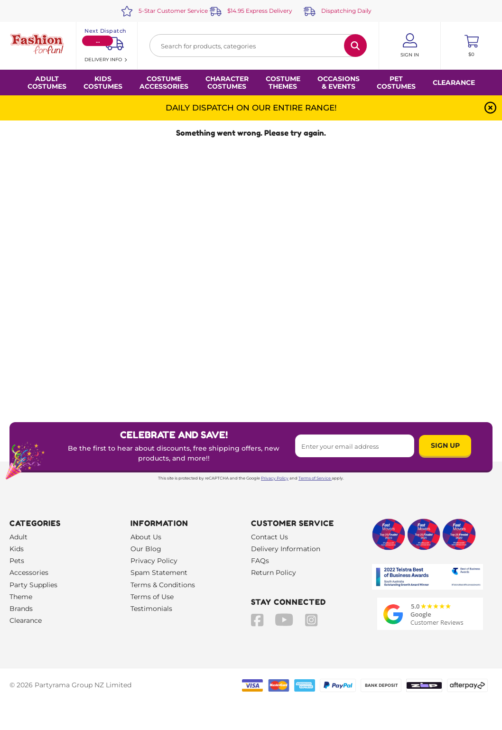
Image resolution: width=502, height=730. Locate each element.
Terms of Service (315, 478)
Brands (21, 608)
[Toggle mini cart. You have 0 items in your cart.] (471, 45)
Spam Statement (158, 572)
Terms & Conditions (162, 585)
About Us (145, 537)
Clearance (454, 82)
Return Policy (273, 572)
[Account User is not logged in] (409, 45)
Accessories (28, 572)
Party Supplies (33, 585)
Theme (20, 596)
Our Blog (145, 549)
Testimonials (151, 608)
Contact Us (269, 537)
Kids (16, 549)
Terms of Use (152, 596)
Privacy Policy (274, 478)
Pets (16, 560)
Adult (18, 537)
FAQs (260, 560)
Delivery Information (285, 549)
